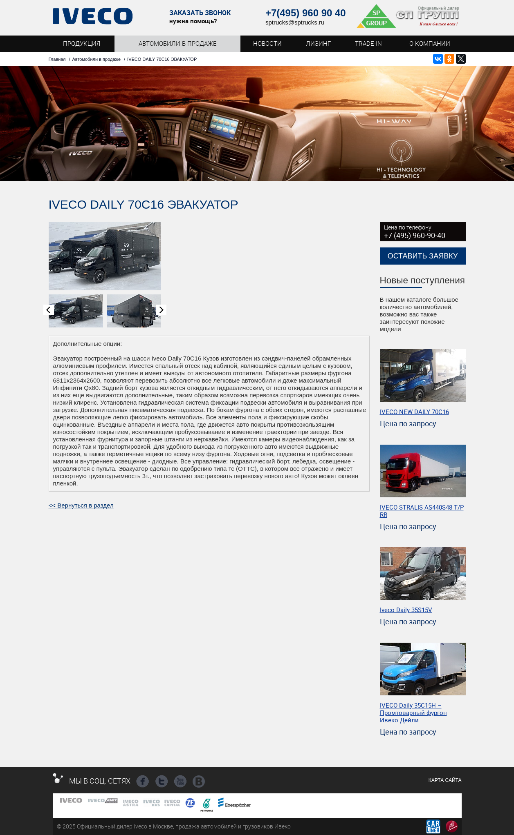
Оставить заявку (423, 256)
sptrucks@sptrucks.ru (294, 22)
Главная (57, 59)
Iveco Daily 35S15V (406, 609)
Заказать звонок (200, 13)
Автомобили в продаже (96, 59)
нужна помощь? (193, 20)
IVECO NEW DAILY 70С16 (414, 411)
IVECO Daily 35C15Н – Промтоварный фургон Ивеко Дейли (413, 712)
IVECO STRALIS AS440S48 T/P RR (422, 510)
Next (161, 310)
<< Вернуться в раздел (81, 505)
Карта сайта (445, 780)
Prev (48, 310)
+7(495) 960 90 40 (305, 12)
